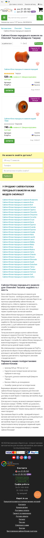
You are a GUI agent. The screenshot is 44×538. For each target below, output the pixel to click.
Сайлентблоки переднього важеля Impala (18, 232)
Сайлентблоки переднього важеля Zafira (18, 277)
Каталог (22, 519)
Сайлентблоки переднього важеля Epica (18, 222)
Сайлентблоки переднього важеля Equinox (19, 225)
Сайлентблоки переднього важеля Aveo (18, 202)
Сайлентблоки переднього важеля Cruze (18, 220)
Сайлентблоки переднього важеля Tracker (19, 269)
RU (2, 2)
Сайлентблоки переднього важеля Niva (17, 247)
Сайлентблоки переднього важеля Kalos (18, 235)
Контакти (22, 504)
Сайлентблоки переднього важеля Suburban (19, 264)
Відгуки (22, 528)
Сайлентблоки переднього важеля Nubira (18, 249)
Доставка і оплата (16, 4)
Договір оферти (22, 516)
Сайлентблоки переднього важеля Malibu (18, 242)
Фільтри (38, 43)
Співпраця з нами (22, 525)
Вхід (40, 4)
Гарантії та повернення (22, 513)
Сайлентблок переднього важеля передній (21, 69)
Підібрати (7, 176)
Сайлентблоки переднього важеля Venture (19, 272)
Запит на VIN (22, 481)
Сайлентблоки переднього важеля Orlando (19, 254)
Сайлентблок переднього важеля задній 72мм (20, 120)
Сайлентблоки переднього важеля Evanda (18, 227)
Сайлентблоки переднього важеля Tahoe (18, 267)
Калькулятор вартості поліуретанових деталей (22, 501)
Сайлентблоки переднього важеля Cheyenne (19, 215)
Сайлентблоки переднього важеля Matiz (18, 244)
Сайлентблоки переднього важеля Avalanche (20, 200)
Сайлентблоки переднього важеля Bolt (17, 205)
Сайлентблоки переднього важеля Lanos (18, 240)
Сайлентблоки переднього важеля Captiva (19, 210)
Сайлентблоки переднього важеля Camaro (19, 207)
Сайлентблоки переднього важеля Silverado (19, 259)
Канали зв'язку (30, 4)
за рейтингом (7, 43)
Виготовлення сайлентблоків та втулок (22, 531)
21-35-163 (22, 9)
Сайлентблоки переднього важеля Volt (17, 274)
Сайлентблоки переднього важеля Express (19, 230)
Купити (9, 91)
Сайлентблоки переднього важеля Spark (18, 262)
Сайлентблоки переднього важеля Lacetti (18, 237)
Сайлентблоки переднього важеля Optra (18, 252)
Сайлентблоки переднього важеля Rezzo (18, 257)
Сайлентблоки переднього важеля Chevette (19, 212)
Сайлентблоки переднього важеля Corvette (19, 217)
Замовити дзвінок (22, 478)
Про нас (22, 522)
